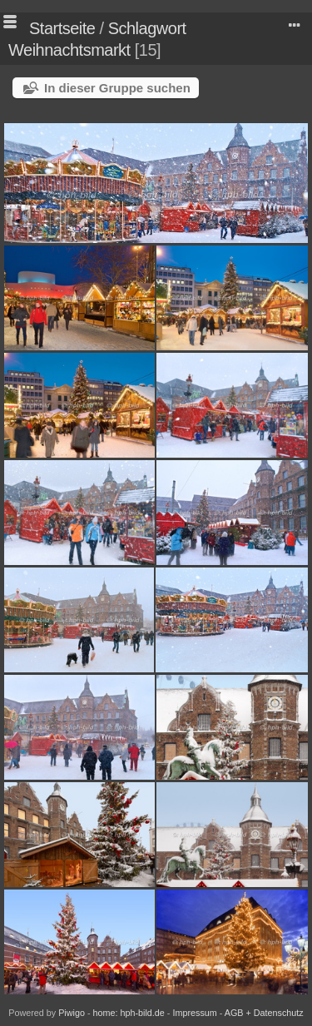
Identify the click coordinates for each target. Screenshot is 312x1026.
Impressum (194, 1013)
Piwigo (71, 1013)
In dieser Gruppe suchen (117, 88)
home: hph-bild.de (129, 1013)
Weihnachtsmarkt (69, 50)
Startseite (62, 28)
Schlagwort (147, 28)
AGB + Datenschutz (264, 1013)
